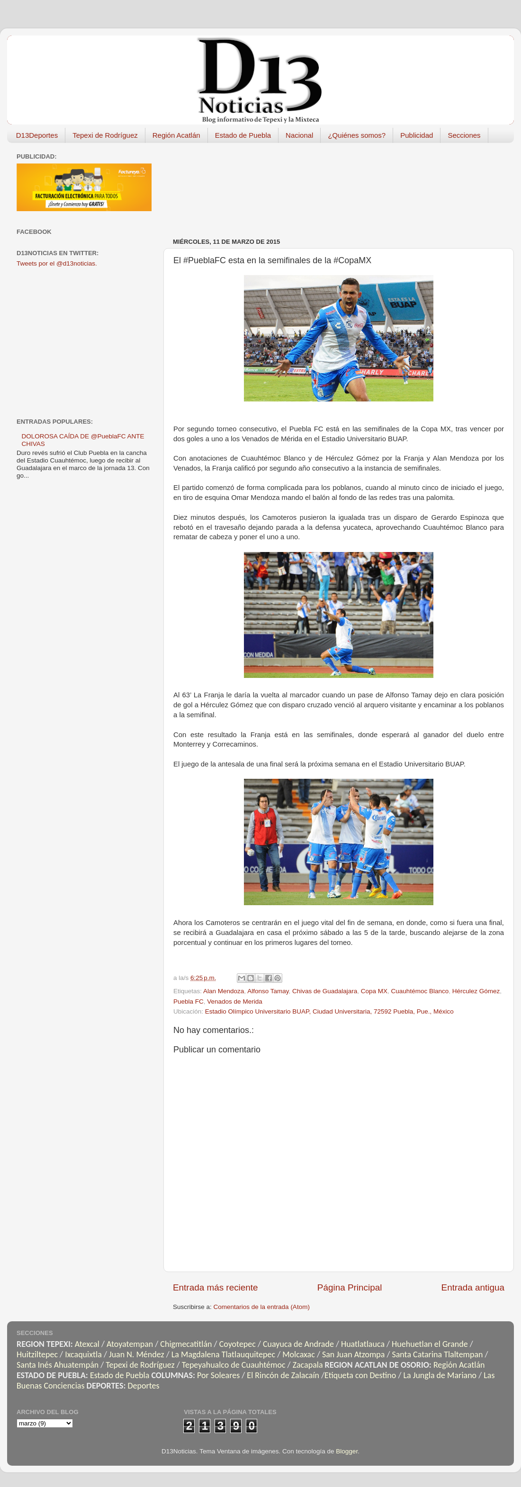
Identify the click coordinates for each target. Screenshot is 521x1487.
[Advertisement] (216, 185)
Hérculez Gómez (476, 991)
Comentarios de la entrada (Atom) (262, 1306)
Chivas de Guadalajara (324, 991)
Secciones (464, 135)
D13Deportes (37, 135)
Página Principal (349, 1287)
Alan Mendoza (223, 991)
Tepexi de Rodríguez (105, 135)
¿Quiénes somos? (357, 135)
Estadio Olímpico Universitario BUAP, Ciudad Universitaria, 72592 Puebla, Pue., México (329, 1011)
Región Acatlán (176, 135)
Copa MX (374, 991)
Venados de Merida (234, 1001)
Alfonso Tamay (267, 991)
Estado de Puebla (243, 135)
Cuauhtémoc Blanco (420, 991)
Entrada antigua (472, 1287)
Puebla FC (188, 1001)
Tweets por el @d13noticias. (57, 263)
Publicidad (416, 135)
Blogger (347, 1451)
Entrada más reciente (215, 1287)
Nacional (299, 135)
